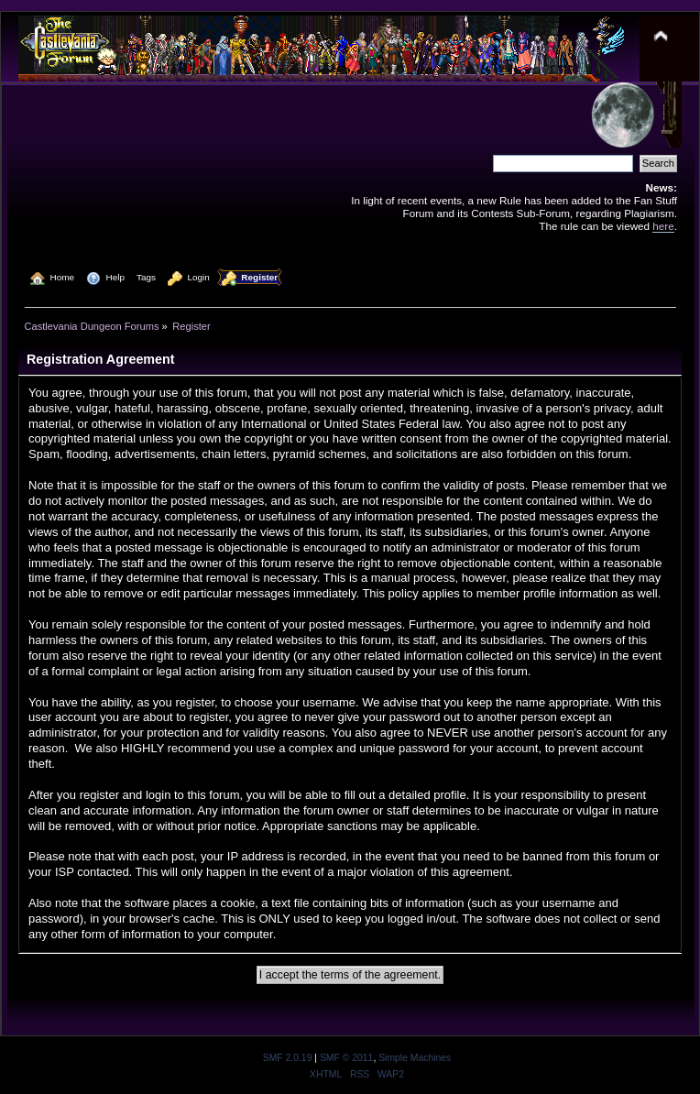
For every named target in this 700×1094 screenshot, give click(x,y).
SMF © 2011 (346, 1058)
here (662, 226)
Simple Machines (414, 1058)
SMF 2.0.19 (287, 1058)
